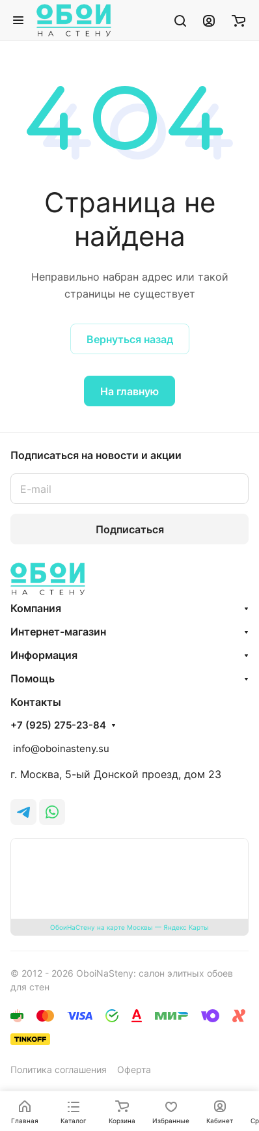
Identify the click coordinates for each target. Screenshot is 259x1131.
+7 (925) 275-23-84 (58, 725)
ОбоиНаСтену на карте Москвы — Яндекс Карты (129, 927)
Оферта (134, 1069)
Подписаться (130, 529)
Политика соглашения (58, 1069)
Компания (35, 608)
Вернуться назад (130, 339)
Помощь (32, 678)
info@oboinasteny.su (59, 748)
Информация (43, 655)
